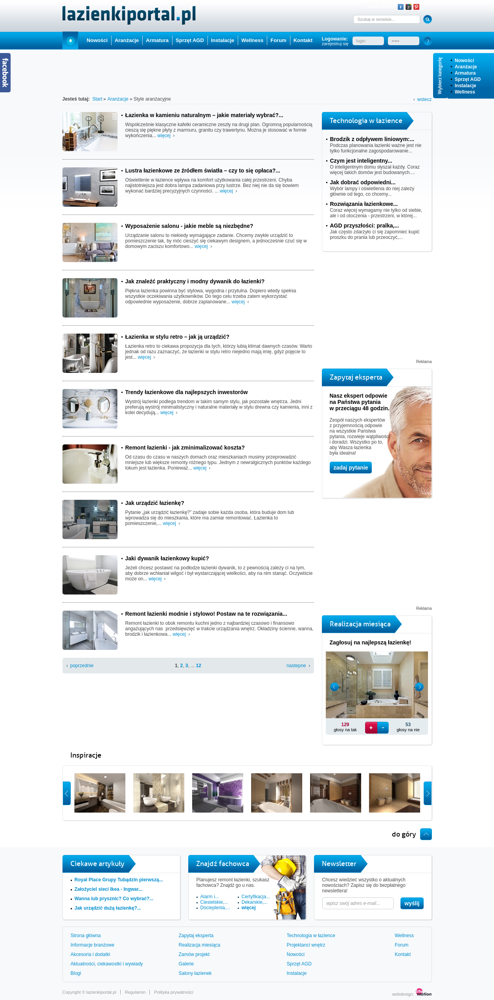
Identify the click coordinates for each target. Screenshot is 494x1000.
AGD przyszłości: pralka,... (364, 225)
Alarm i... (209, 896)
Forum (278, 40)
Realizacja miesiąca (199, 945)
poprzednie (82, 666)
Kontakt (303, 40)
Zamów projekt (194, 954)
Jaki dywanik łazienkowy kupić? (167, 558)
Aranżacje (466, 67)
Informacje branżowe (92, 945)
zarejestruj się (335, 43)
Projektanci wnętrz (306, 945)
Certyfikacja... (256, 896)
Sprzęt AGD (468, 79)
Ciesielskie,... (214, 902)
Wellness (465, 92)
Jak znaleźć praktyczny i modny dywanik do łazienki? (195, 281)
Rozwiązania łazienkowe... (364, 204)
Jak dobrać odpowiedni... (363, 182)
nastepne (296, 666)
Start (70, 40)
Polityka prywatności (173, 992)
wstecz (424, 99)
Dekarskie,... (255, 902)
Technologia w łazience (311, 935)
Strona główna (86, 935)
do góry (404, 834)
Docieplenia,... (215, 907)
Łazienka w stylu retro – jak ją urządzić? (177, 337)
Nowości (464, 60)
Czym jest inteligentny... (361, 161)
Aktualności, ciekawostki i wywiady (107, 964)
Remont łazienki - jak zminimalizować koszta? (185, 447)
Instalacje (465, 85)
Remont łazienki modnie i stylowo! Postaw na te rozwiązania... (206, 614)
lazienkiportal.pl (101, 992)
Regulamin (135, 992)
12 (198, 666)
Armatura (465, 73)
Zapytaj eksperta (196, 935)
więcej (164, 135)
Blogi (76, 973)
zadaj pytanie (351, 467)
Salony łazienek (195, 973)
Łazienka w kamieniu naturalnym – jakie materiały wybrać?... (204, 115)
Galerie (186, 964)
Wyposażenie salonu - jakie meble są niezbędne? (189, 226)
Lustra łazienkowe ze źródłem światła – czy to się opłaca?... (202, 170)
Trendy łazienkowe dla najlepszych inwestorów (186, 392)
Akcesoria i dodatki (90, 954)
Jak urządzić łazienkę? (154, 503)
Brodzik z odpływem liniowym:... (372, 139)
